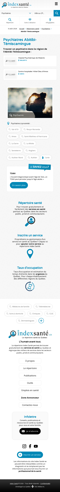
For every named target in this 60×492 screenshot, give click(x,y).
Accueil (21, 29)
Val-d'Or (15, 129)
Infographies (50, 21)
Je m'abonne (32, 431)
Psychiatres (46, 29)
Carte (47, 157)
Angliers (32, 150)
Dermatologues (27, 320)
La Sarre (15, 143)
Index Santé (14, 484)
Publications (30, 375)
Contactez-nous (30, 405)
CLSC (51, 313)
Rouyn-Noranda (33, 129)
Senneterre (16, 150)
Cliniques (36, 313)
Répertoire (9, 21)
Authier (34, 157)
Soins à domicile (16, 313)
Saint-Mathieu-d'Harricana (35, 136)
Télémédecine (44, 306)
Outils (30, 382)
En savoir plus (18, 185)
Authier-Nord (17, 157)
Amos (14, 136)
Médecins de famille (20, 306)
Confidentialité (45, 484)
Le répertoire (30, 368)
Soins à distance (29, 21)
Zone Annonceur (30, 397)
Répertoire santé (33, 29)
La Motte (30, 143)
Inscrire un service (32, 454)
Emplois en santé (30, 390)
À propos (30, 360)
